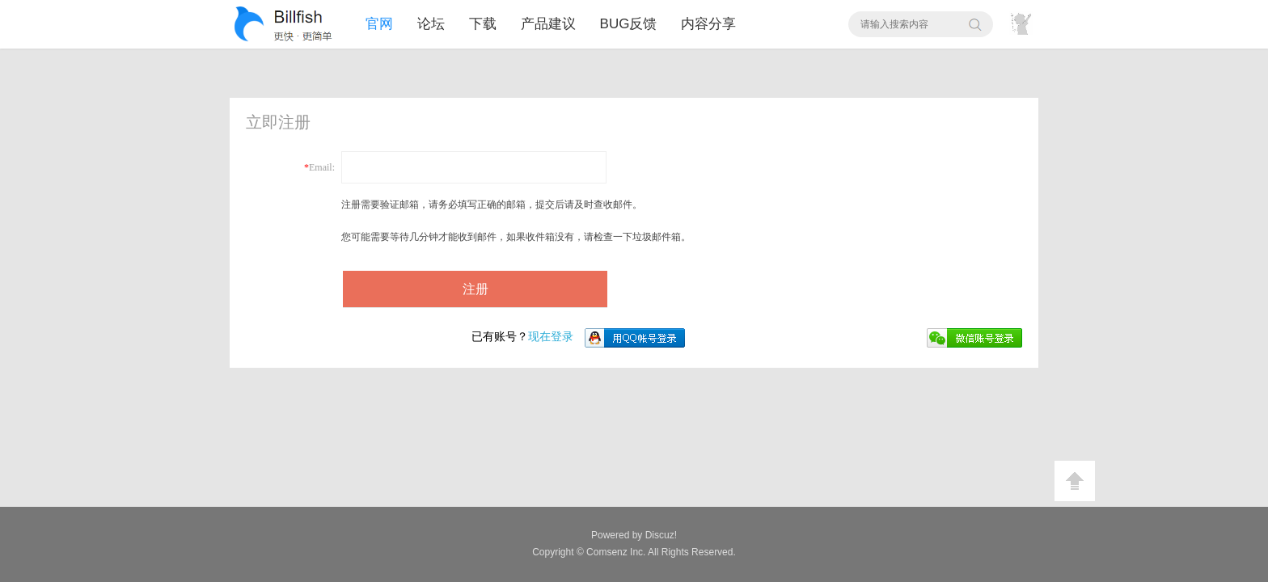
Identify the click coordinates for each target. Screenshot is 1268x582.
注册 (475, 289)
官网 (379, 24)
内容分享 (708, 24)
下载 (483, 24)
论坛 (431, 24)
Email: (322, 167)
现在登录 (522, 337)
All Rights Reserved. (661, 552)
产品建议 (548, 24)
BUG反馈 (628, 24)
